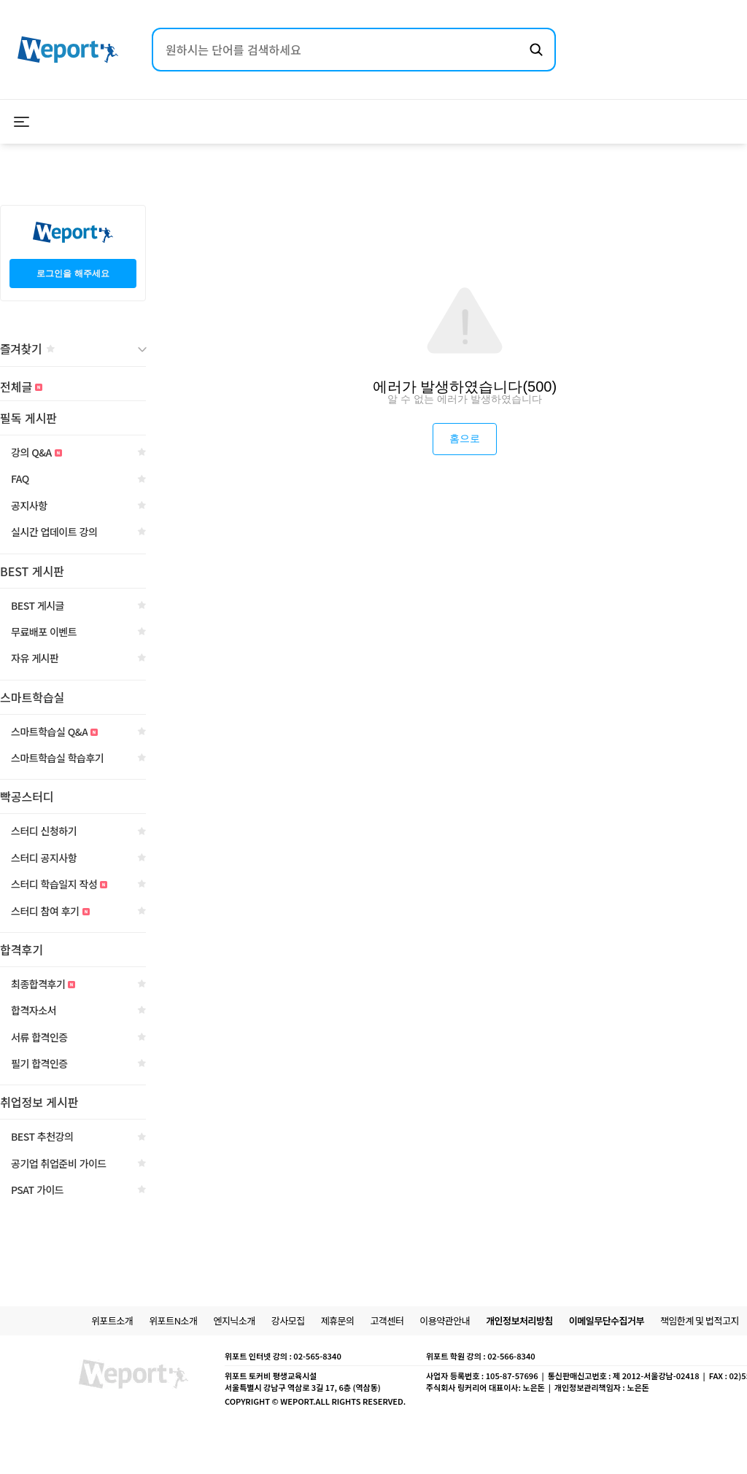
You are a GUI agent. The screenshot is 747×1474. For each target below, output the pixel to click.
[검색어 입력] (339, 49)
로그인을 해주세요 (72, 273)
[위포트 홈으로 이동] (68, 50)
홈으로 (464, 438)
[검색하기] (536, 49)
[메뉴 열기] (22, 122)
